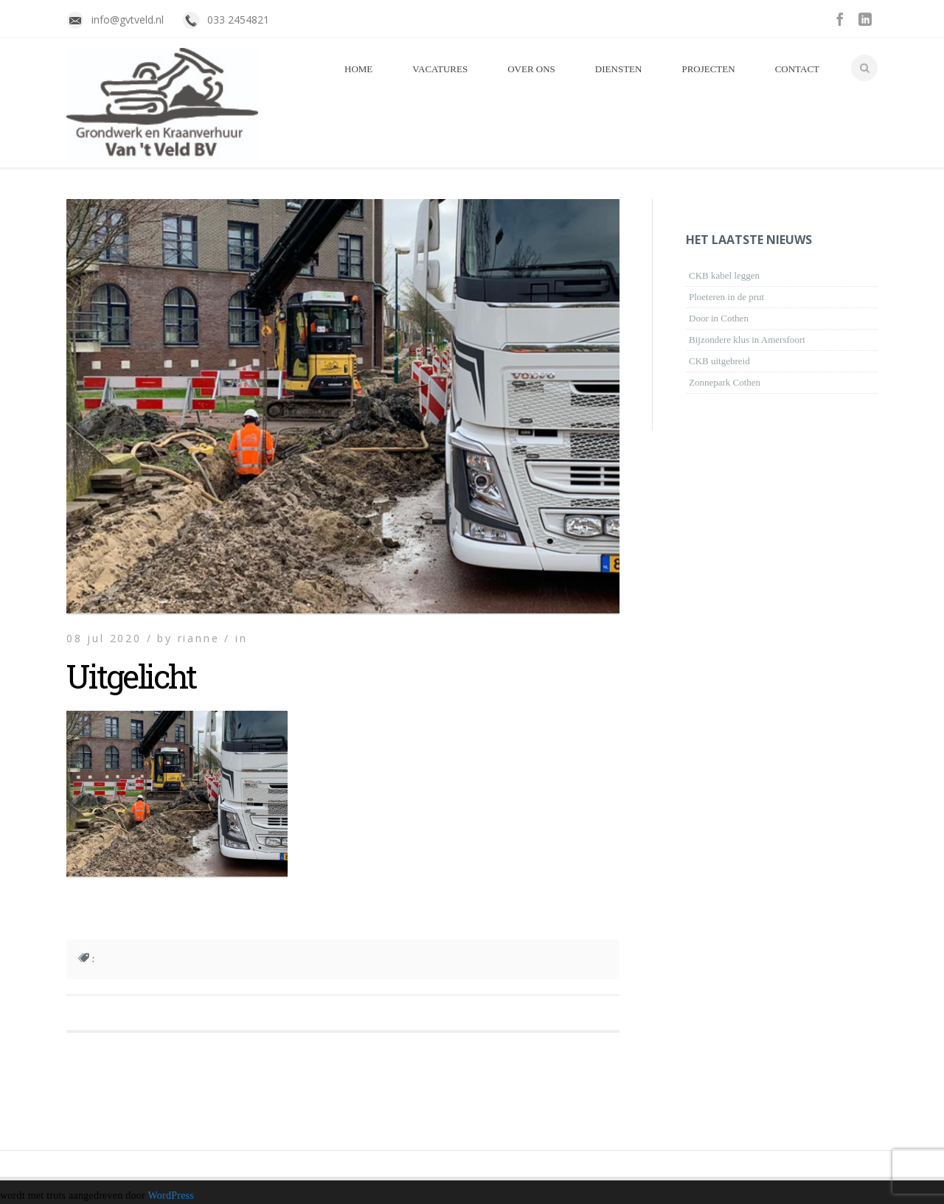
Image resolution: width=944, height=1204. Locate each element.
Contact (797, 68)
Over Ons (531, 68)
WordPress (171, 1195)
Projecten (708, 68)
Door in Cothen (719, 318)
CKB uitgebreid (719, 360)
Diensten (618, 68)
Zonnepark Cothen (724, 382)
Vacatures (440, 68)
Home (358, 68)
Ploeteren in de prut (726, 296)
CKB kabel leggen (724, 275)
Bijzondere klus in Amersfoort (747, 339)
